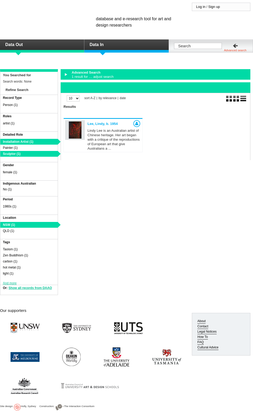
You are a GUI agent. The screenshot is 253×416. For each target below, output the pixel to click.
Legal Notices (207, 331)
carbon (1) (10, 261)
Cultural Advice (207, 347)
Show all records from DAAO (30, 288)
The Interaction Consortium (79, 406)
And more (10, 283)
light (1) (8, 273)
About (201, 321)
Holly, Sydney (28, 406)
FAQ (200, 342)
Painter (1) (10, 148)
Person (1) (10, 105)
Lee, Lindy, (102, 124)
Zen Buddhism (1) (15, 255)
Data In (97, 44)
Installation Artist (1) (18, 142)
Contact (202, 326)
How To (202, 337)
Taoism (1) (10, 249)
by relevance (107, 98)
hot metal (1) (12, 267)
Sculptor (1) (12, 154)
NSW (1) (9, 225)
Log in (200, 7)
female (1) (10, 172)
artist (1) (8, 123)
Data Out (14, 44)
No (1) (7, 189)
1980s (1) (9, 206)
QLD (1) (8, 231)
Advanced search (235, 50)
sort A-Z (89, 98)
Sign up (214, 7)
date (123, 98)
